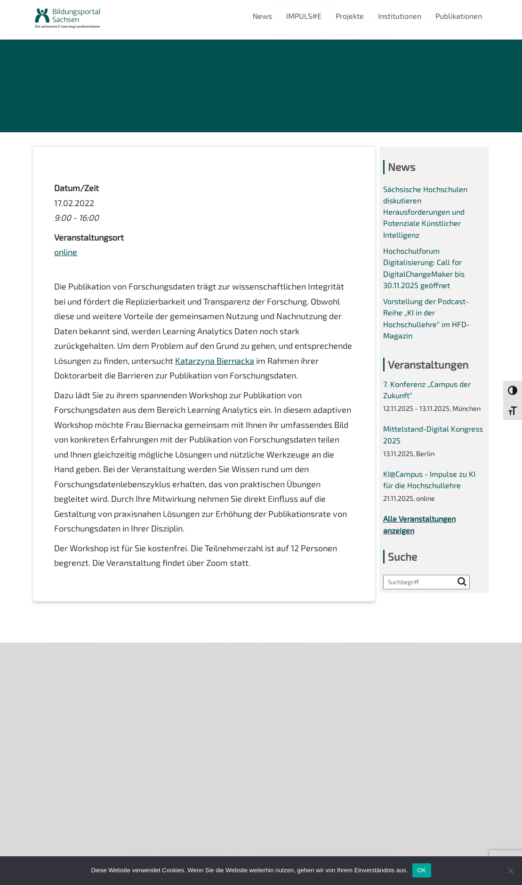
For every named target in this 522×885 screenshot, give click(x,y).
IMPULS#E (303, 15)
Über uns (48, 655)
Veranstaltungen (61, 687)
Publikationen (458, 15)
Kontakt (46, 703)
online (65, 252)
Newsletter (52, 671)
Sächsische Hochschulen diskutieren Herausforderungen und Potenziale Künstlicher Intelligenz (425, 212)
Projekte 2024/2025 (381, 794)
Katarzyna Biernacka (214, 360)
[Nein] (510, 870)
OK (421, 870)
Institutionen (399, 15)
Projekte (350, 15)
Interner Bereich (60, 751)
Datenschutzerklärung (71, 735)
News (262, 15)
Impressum (52, 719)
